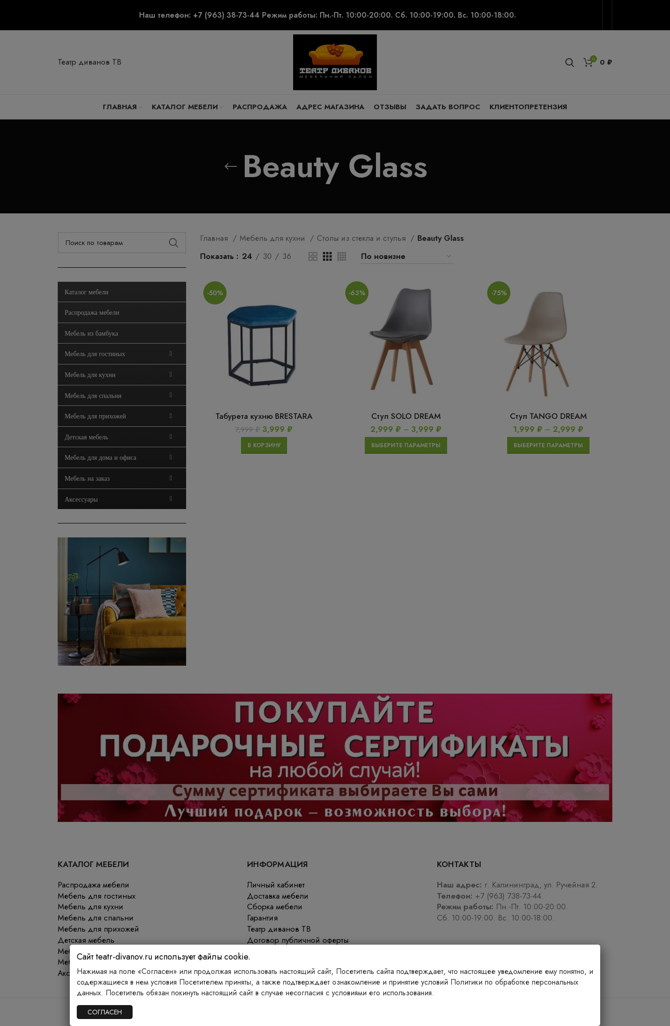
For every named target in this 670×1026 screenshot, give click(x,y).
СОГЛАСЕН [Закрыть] (104, 1012)
